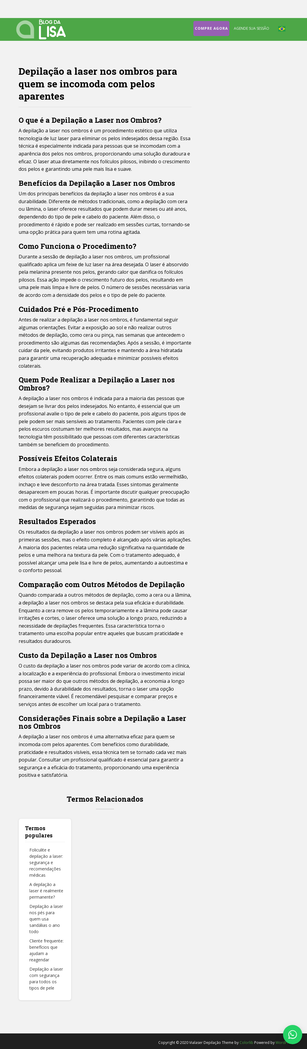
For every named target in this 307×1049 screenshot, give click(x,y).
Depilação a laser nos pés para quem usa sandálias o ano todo (46, 918)
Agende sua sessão (251, 28)
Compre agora (211, 28)
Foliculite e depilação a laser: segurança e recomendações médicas (46, 862)
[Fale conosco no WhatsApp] (292, 1034)
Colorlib (246, 1042)
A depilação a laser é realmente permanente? (46, 891)
